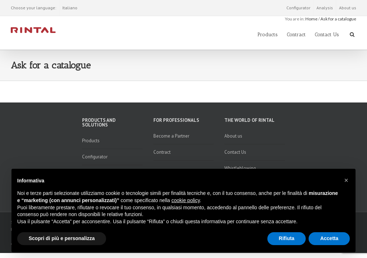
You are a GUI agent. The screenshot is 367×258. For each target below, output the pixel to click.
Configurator (298, 7)
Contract (296, 35)
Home (311, 19)
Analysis (324, 7)
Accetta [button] (329, 238)
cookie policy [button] (185, 200)
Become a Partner (171, 136)
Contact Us (327, 35)
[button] (346, 180)
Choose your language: (33, 7)
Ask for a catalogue (338, 19)
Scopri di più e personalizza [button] (62, 238)
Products (267, 35)
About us (347, 7)
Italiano (69, 7)
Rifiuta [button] (287, 238)
